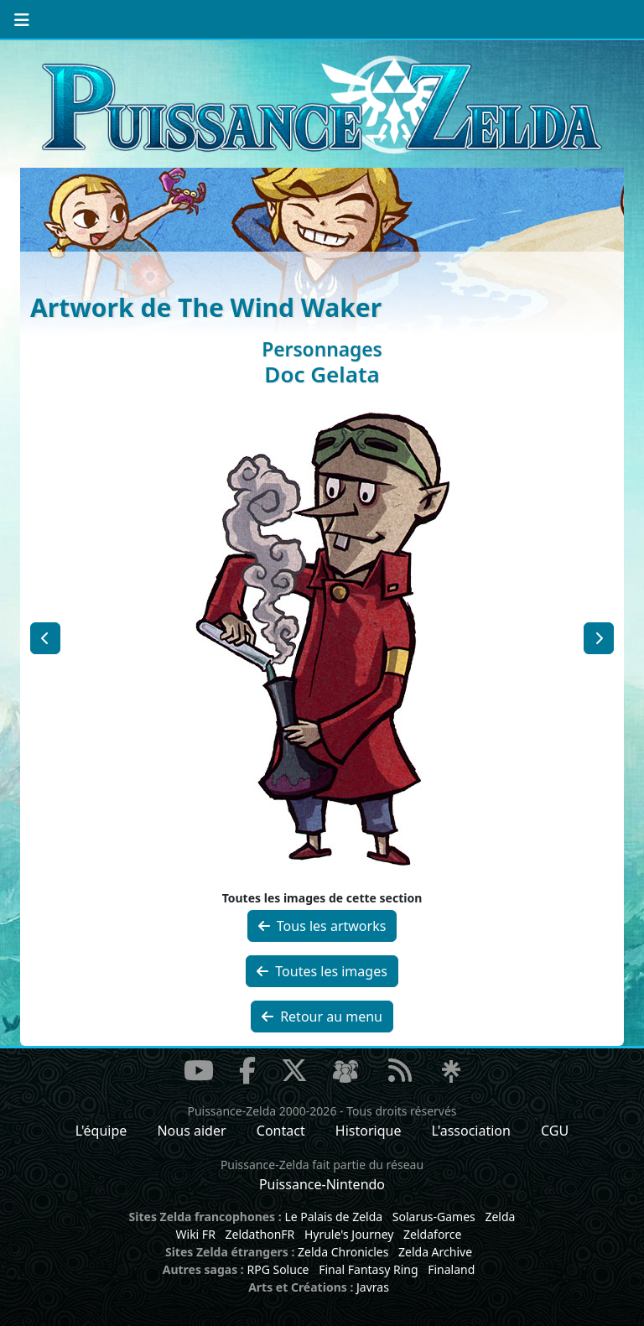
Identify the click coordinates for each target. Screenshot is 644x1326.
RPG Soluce (278, 1269)
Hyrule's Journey (349, 1234)
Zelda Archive (435, 1252)
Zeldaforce (432, 1234)
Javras (372, 1287)
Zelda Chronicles (343, 1252)
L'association (471, 1130)
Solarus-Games (433, 1217)
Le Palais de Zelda (333, 1217)
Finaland (451, 1269)
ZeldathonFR (259, 1234)
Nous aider (191, 1130)
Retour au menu (322, 1016)
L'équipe (101, 1130)
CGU (555, 1130)
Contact (281, 1130)
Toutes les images (322, 971)
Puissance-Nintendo (322, 1184)
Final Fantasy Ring (368, 1269)
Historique (368, 1130)
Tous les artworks (322, 926)
